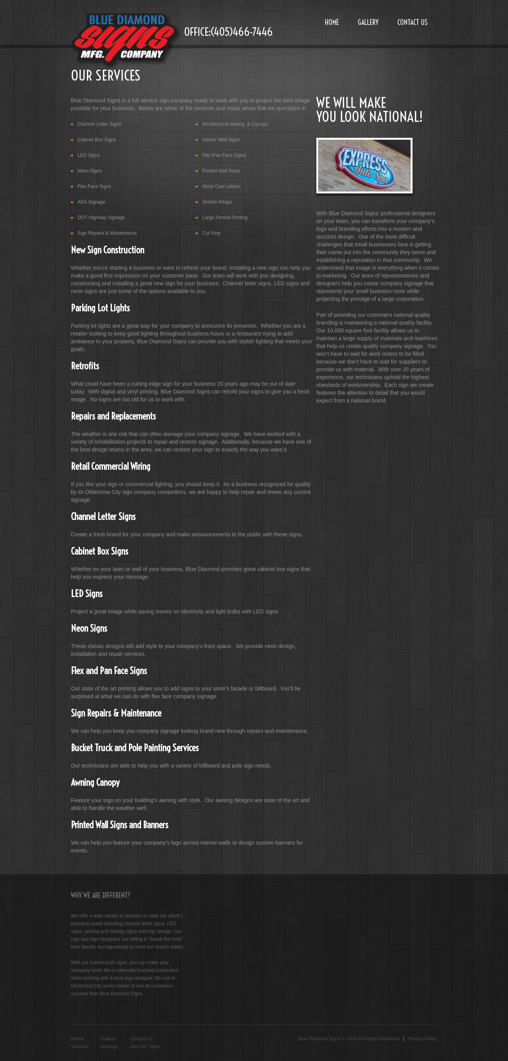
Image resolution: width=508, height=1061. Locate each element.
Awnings (109, 1046)
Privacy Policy (422, 1039)
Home (332, 22)
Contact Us (412, 22)
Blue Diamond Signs (319, 1039)
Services (80, 1046)
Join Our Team (145, 1046)
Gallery (368, 22)
